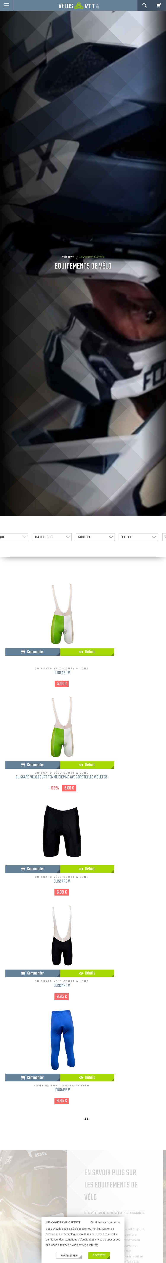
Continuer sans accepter (105, 1222)
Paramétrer (69, 1255)
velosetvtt (68, 256)
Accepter (99, 1255)
